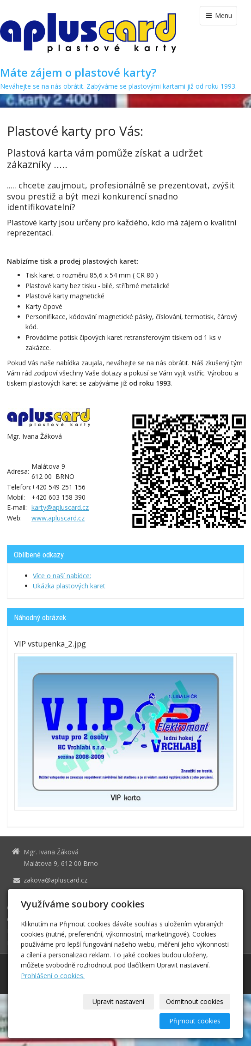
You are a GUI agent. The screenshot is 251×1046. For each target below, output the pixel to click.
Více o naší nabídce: (62, 575)
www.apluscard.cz (58, 518)
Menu (218, 15)
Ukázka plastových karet (69, 585)
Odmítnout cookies (194, 1001)
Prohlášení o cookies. (53, 975)
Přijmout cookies (194, 1020)
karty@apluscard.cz (60, 507)
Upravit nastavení (118, 1001)
